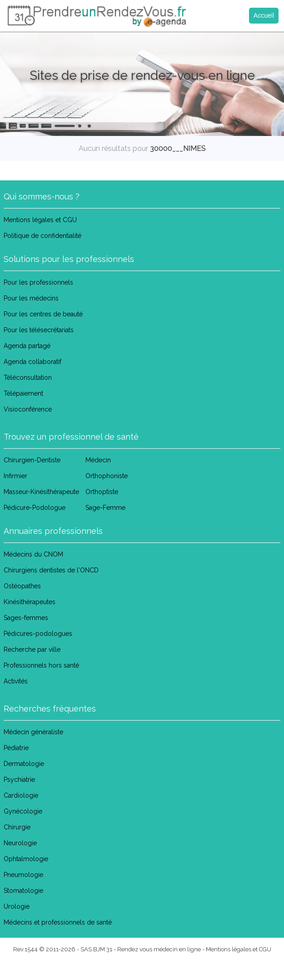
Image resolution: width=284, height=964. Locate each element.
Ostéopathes (22, 586)
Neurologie (20, 843)
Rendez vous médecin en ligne (159, 949)
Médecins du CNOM (33, 554)
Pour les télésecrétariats (39, 330)
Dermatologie (24, 763)
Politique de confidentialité (42, 235)
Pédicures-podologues (38, 633)
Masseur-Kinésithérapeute (41, 491)
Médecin (98, 460)
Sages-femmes (26, 617)
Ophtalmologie (26, 858)
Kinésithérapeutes (29, 602)
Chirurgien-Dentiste (32, 460)
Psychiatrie (19, 779)
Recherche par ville (32, 649)
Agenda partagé (27, 345)
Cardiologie (21, 795)
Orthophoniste (106, 476)
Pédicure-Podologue (34, 507)
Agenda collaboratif (32, 361)
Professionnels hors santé (41, 665)
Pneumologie (23, 874)
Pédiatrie (16, 747)
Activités (16, 681)
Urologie (17, 906)
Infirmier (15, 476)
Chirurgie (17, 827)
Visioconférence (28, 409)
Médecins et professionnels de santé (58, 922)
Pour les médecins (31, 298)
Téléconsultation (28, 377)
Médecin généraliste (33, 732)
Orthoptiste (101, 491)
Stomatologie (23, 890)
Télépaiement (23, 393)
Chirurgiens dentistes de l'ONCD (51, 570)
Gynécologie (23, 811)
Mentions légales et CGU (40, 219)
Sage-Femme (105, 507)
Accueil (264, 15)
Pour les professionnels (38, 282)
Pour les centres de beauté (43, 314)
